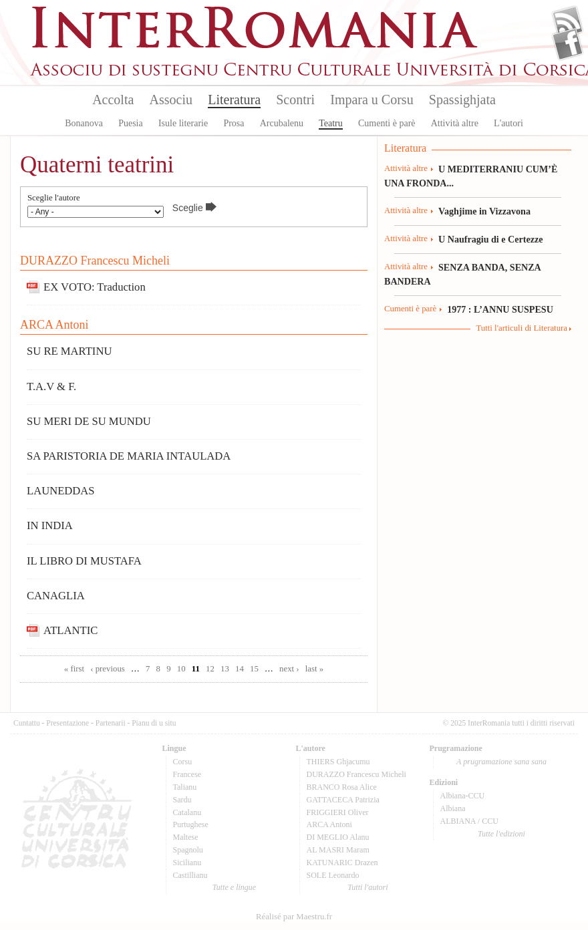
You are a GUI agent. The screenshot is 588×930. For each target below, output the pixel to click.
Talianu (185, 787)
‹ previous (107, 668)
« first (74, 668)
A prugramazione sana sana (501, 761)
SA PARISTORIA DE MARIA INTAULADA (129, 456)
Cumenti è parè (387, 123)
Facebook (567, 44)
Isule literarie (183, 123)
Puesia (130, 123)
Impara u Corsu (371, 99)
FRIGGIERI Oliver (338, 812)
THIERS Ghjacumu (338, 761)
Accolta (113, 99)
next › (289, 668)
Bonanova (84, 123)
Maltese (185, 837)
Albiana (453, 808)
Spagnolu (188, 850)
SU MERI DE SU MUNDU (89, 421)
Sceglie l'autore (53, 198)
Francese (187, 774)
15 (254, 668)
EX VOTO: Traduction (94, 287)
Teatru (331, 123)
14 (239, 668)
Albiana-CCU (462, 795)
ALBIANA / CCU (469, 821)
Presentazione (67, 723)
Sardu (182, 799)
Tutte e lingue (234, 887)
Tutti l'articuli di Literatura (521, 328)
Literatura (234, 99)
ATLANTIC (70, 630)
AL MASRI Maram (338, 850)
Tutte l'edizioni (501, 833)
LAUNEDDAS (61, 490)
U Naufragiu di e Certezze (490, 239)
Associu (171, 99)
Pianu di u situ (154, 723)
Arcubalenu (281, 123)
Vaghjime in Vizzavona (484, 211)
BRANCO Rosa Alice (342, 787)
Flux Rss (567, 22)
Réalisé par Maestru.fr (294, 916)
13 (224, 668)
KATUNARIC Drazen (342, 862)
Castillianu (190, 875)
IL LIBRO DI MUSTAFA (84, 561)
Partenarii (111, 723)
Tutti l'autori (367, 887)
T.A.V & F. (51, 386)
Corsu (182, 761)
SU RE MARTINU (69, 351)
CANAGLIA (56, 595)
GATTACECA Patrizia (343, 799)
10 (181, 668)
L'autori (508, 123)
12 (210, 668)
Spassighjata (462, 99)
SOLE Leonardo (333, 875)
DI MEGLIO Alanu (338, 837)
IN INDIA (50, 525)
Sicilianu (187, 862)
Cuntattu (26, 723)
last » (314, 668)
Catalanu (187, 812)
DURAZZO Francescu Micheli (95, 260)
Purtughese (190, 824)
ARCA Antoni (54, 324)
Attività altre (454, 123)
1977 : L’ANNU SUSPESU (500, 309)
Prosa (233, 123)
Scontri (295, 99)
